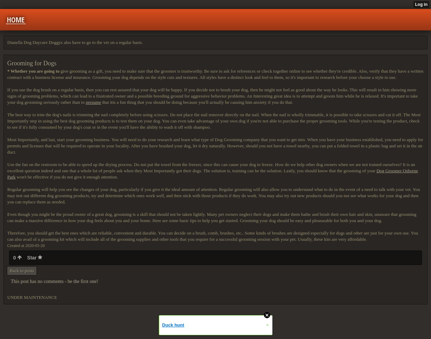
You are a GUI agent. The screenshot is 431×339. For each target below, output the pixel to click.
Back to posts (22, 270)
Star (34, 257)
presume (93, 102)
